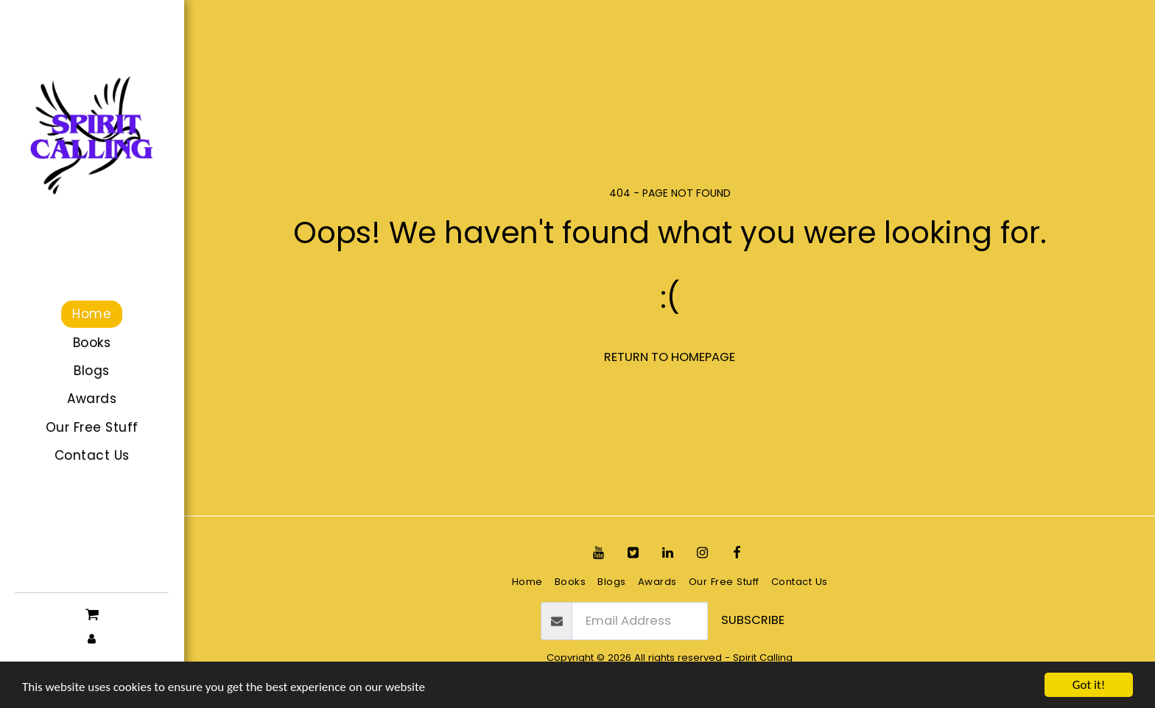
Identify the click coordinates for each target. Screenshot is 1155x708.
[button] (92, 613)
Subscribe (752, 619)
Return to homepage (669, 356)
